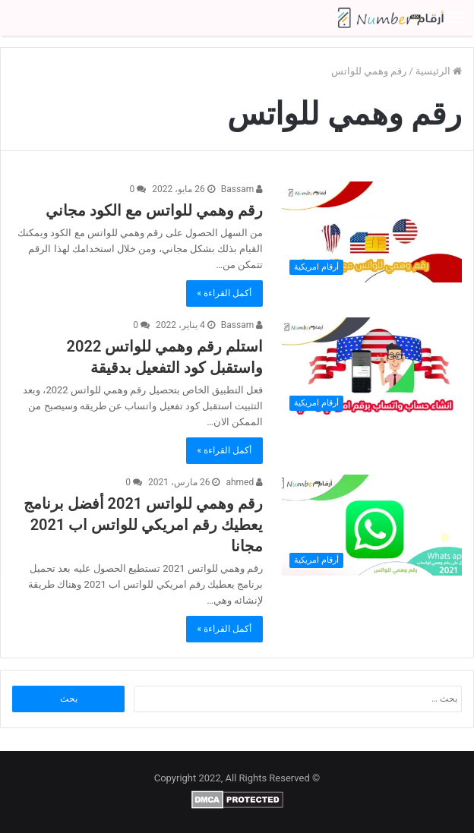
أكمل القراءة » (225, 293)
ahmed (244, 482)
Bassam (242, 189)
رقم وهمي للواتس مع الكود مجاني (154, 210)
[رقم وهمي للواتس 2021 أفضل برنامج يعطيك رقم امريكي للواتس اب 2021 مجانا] (372, 525)
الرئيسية (439, 71)
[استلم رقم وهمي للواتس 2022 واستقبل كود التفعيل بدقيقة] (372, 368)
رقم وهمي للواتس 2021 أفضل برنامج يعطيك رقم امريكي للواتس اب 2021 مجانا (144, 524)
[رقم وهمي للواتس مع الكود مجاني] (372, 232)
